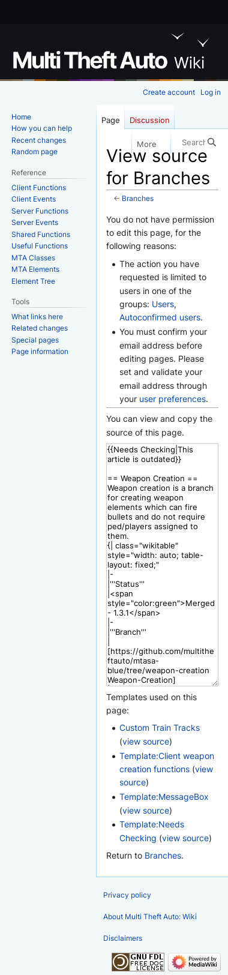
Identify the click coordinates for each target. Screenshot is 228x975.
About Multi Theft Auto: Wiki (150, 916)
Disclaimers (122, 938)
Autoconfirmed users (159, 317)
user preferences (172, 399)
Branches (138, 198)
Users (163, 304)
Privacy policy (127, 894)
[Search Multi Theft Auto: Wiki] (199, 142)
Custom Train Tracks (159, 727)
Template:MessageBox (164, 796)
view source (145, 741)
